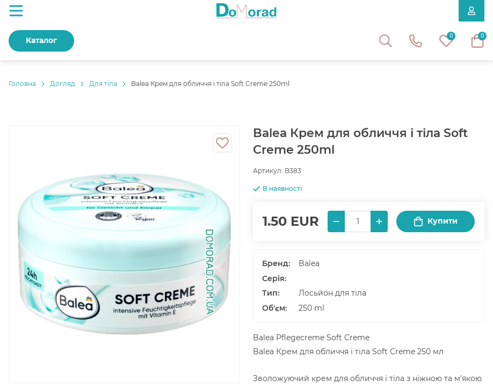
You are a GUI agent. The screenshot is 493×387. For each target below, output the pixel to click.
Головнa (22, 84)
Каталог (41, 40)
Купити (436, 221)
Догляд (62, 84)
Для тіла (103, 84)
